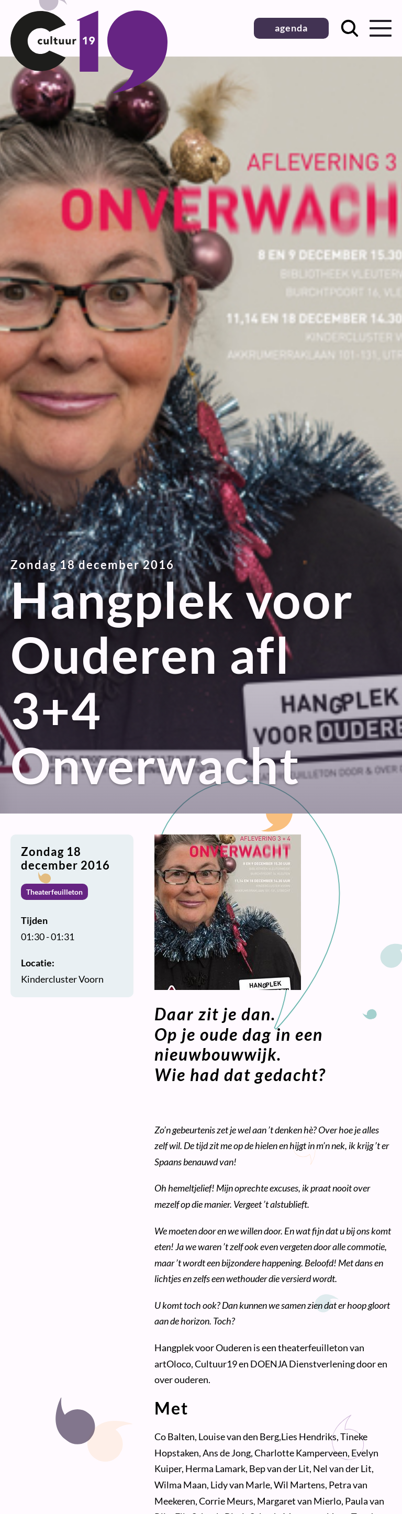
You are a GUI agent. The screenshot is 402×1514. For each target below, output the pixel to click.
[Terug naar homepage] (89, 89)
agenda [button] (291, 28)
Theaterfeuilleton (54, 891)
